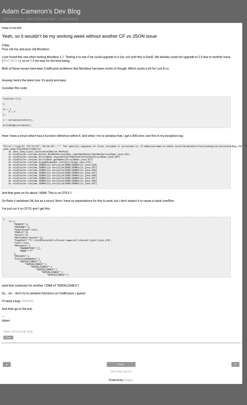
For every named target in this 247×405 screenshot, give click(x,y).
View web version (121, 371)
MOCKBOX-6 (11, 61)
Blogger (128, 380)
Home (121, 364)
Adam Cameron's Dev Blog (41, 11)
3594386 (27, 301)
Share (8, 337)
